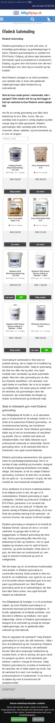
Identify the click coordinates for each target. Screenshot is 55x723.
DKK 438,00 (15, 179)
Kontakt (8, 689)
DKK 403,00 (40, 179)
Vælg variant (15, 191)
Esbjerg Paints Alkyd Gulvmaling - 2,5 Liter (15, 168)
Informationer (13, 699)
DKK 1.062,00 (40, 285)
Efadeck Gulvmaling (34, 23)
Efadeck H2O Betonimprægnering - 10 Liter (15, 273)
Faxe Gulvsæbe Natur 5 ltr (15, 219)
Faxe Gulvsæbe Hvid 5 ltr (40, 219)
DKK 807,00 (15, 285)
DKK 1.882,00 (15, 338)
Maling (22, 23)
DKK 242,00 (15, 232)
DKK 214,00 (40, 232)
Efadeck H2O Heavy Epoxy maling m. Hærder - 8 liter (15, 326)
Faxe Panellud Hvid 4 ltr (40, 167)
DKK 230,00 (40, 338)
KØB (21, 297)
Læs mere (40, 191)
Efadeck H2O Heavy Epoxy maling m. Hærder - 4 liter (41, 273)
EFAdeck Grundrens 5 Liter (40, 325)
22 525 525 (49, 6)
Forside (15, 23)
